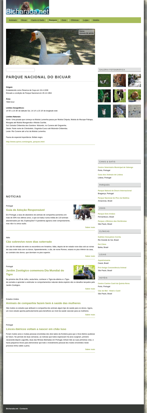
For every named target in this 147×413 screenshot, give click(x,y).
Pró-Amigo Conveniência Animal (112, 268)
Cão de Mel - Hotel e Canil (109, 291)
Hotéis (96, 20)
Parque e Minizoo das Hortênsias (112, 221)
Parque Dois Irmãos (106, 214)
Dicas (24, 20)
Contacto (24, 409)
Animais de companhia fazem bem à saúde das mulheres (43, 303)
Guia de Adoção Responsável (25, 209)
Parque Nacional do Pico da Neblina (113, 198)
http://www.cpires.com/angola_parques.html (25, 142)
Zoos (64, 20)
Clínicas (75, 20)
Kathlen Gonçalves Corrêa (109, 237)
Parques (53, 20)
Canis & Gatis (38, 20)
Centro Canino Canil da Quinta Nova (113, 283)
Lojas (86, 20)
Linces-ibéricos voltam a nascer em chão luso (36, 329)
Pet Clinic (102, 244)
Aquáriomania (104, 260)
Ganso (82, 31)
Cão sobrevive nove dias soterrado (29, 241)
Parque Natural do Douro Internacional (115, 191)
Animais (13, 20)
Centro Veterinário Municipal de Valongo (115, 167)
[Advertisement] (96, 7)
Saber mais (90, 227)
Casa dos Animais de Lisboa (110, 175)
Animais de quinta (86, 33)
